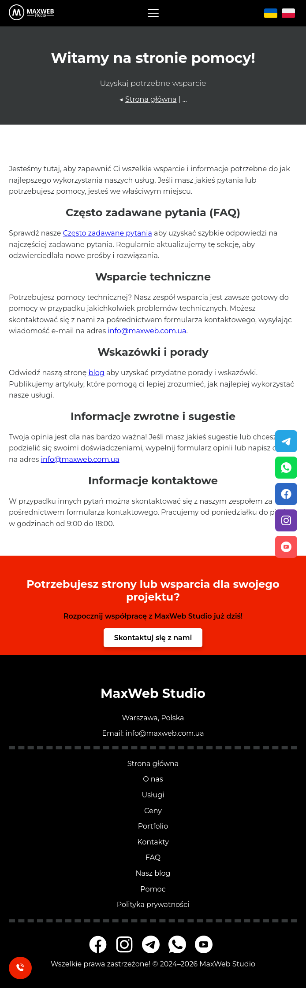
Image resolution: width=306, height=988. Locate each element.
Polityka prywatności (153, 904)
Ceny (153, 811)
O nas (153, 779)
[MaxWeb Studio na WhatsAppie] (177, 944)
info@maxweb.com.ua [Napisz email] (165, 733)
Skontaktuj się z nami (153, 638)
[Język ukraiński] (272, 13)
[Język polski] (288, 13)
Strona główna (151, 99)
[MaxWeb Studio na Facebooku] (98, 944)
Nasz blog (153, 873)
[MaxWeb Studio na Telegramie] (151, 944)
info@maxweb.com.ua (147, 331)
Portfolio (153, 826)
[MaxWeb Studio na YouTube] (204, 944)
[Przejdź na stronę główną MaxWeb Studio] (31, 13)
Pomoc (152, 889)
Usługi (153, 795)
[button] (153, 13)
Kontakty (153, 842)
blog (96, 373)
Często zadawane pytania (107, 233)
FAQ (153, 857)
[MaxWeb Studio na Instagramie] (124, 944)
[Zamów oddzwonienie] (20, 968)
